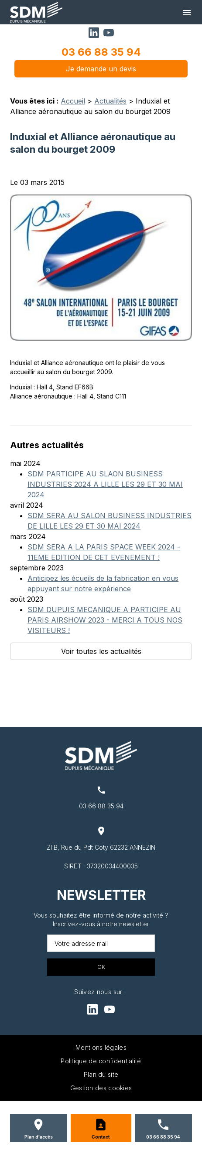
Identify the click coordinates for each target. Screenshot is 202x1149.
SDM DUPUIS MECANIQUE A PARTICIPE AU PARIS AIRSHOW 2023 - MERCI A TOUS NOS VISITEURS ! (104, 620)
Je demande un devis (101, 68)
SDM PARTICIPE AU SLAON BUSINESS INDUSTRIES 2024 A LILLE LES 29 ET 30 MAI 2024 (105, 484)
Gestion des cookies (101, 1088)
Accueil (73, 101)
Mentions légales (101, 1047)
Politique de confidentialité (101, 1061)
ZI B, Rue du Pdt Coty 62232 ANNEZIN (101, 847)
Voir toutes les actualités (101, 651)
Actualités (110, 101)
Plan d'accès (38, 1136)
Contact (101, 1136)
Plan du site (101, 1074)
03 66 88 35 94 (101, 52)
